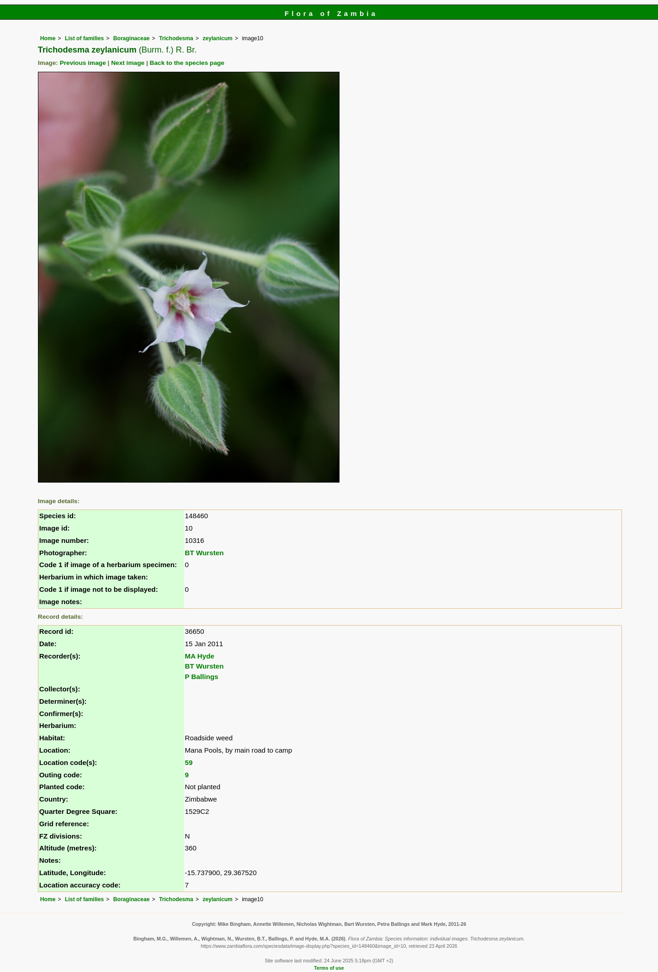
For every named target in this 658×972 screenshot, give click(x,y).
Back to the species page (187, 62)
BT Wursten (204, 553)
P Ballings (201, 676)
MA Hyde (199, 656)
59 (189, 762)
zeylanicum (217, 38)
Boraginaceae (131, 38)
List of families (84, 38)
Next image (127, 62)
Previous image (83, 62)
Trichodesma (176, 38)
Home (48, 38)
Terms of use (329, 968)
